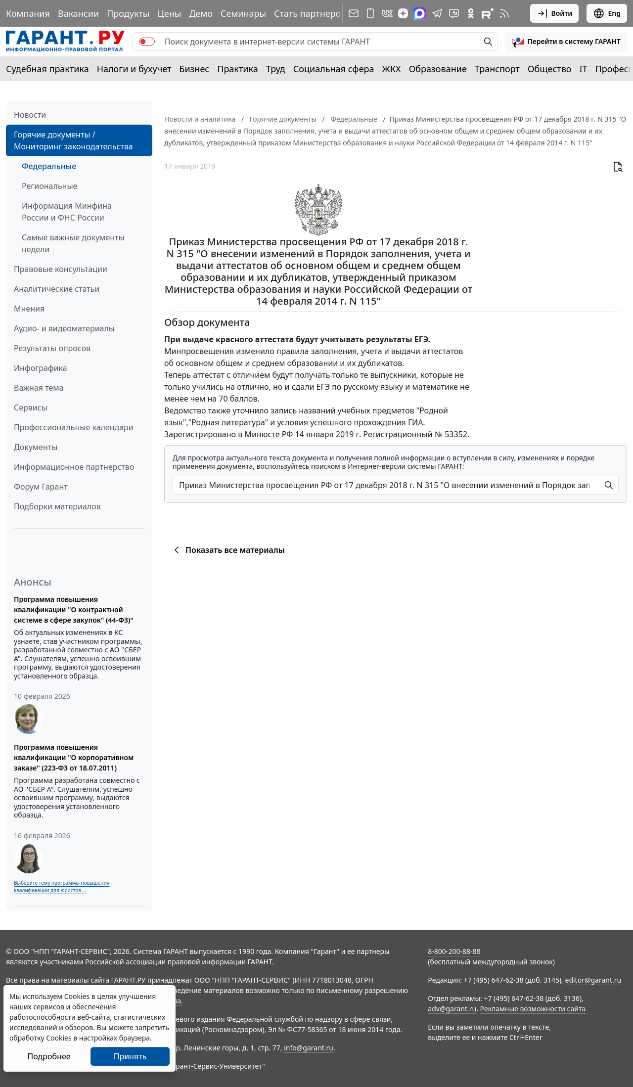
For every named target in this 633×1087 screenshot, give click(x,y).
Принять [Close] (130, 1056)
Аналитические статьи (56, 288)
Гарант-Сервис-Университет (215, 1066)
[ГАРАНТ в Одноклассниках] (471, 13)
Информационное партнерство (74, 466)
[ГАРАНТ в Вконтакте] (387, 13)
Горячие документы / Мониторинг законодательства (73, 140)
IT (584, 69)
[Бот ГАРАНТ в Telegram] (454, 13)
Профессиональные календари (74, 427)
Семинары (243, 13)
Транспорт (497, 69)
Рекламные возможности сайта (533, 1008)
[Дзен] (403, 13)
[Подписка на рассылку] (354, 13)
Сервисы (30, 407)
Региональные (49, 186)
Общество (550, 69)
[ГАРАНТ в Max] (419, 13)
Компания (28, 13)
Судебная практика (47, 69)
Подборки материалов (57, 506)
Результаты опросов (52, 348)
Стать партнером (311, 13)
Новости (30, 114)
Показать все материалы (228, 550)
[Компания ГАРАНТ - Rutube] (488, 13)
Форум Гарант (41, 486)
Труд (275, 69)
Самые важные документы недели (73, 243)
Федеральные (49, 166)
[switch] (147, 41)
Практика (237, 69)
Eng (607, 13)
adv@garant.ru (452, 1008)
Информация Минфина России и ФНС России (67, 211)
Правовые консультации (60, 269)
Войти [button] (555, 13)
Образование (438, 69)
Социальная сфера (333, 69)
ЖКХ (391, 69)
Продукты (128, 13)
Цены (169, 13)
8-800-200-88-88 (454, 951)
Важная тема (39, 387)
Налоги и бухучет (134, 69)
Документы (35, 447)
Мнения (29, 308)
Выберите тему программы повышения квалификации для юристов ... (61, 886)
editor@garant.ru (593, 980)
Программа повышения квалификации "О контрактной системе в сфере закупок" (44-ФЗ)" (74, 609)
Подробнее (48, 1056)
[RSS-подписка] (504, 13)
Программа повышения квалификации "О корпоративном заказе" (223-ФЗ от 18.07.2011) (74, 757)
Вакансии (78, 13)
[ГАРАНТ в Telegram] (437, 13)
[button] (566, 41)
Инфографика (40, 367)
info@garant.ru (308, 1047)
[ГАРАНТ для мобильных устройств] (370, 13)
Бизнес (194, 69)
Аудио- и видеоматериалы (64, 328)
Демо (201, 13)
